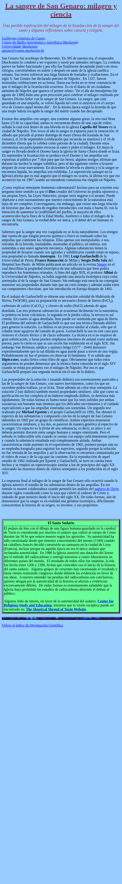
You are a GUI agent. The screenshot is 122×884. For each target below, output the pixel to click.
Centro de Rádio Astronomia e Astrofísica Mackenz (39, 42)
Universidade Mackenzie (20, 46)
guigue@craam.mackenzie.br (23, 50)
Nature (102, 264)
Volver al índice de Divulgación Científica (32, 625)
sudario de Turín (106, 489)
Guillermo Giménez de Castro (23, 38)
